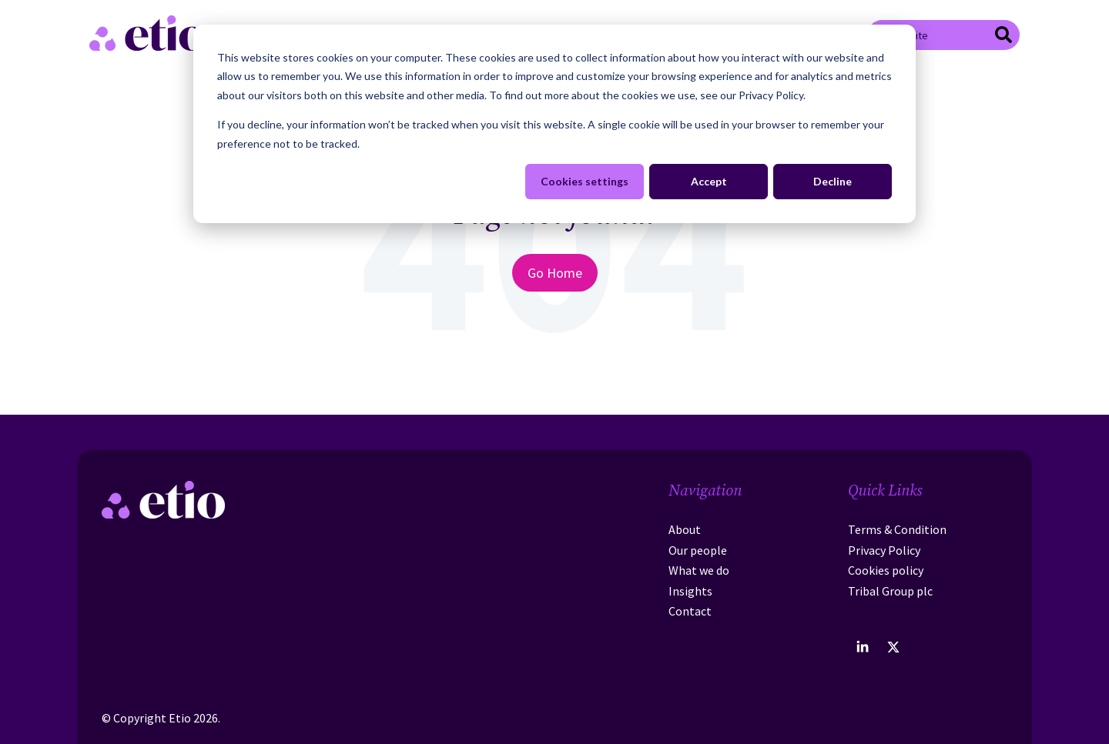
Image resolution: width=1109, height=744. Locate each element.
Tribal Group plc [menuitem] (890, 591)
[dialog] (554, 124)
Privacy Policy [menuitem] (884, 550)
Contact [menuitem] (690, 611)
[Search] (1003, 36)
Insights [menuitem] (690, 591)
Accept (709, 181)
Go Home (555, 273)
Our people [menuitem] (697, 550)
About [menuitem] (684, 529)
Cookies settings (584, 181)
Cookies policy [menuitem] (885, 570)
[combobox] (943, 34)
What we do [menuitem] (698, 570)
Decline (832, 181)
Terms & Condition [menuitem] (897, 529)
